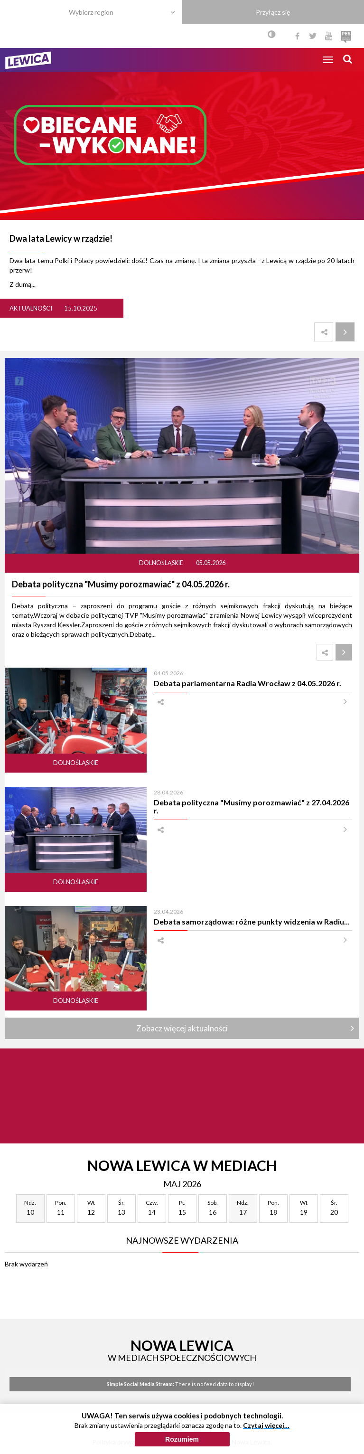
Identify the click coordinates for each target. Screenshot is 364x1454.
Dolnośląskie (161, 562)
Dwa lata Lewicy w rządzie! (60, 238)
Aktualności (30, 308)
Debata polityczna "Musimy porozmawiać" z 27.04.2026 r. (251, 806)
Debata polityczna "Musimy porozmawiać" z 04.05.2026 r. (121, 584)
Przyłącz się (273, 12)
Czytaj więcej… (266, 1425)
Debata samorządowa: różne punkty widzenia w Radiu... (252, 921)
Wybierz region (91, 12)
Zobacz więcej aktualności (182, 1028)
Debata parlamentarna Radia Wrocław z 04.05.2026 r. (247, 683)
